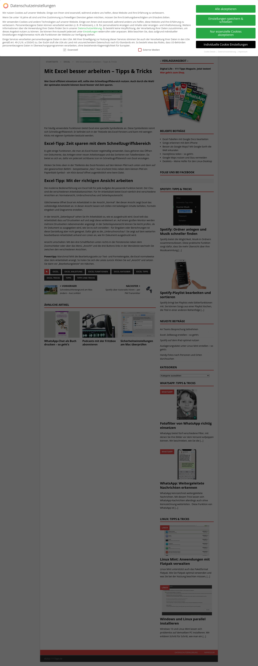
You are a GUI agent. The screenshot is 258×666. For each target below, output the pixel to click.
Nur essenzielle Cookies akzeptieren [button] (226, 32)
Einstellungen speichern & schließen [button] (225, 19)
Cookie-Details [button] (210, 51)
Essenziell (70, 49)
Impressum (242, 51)
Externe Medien (149, 49)
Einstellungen (90, 30)
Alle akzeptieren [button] (225, 8)
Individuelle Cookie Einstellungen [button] (226, 43)
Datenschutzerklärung (90, 27)
